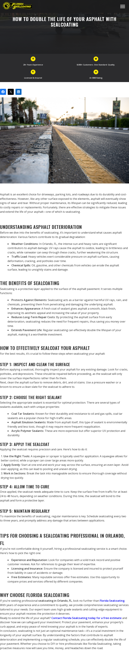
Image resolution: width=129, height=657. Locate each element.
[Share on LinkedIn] (18, 92)
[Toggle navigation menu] (122, 6)
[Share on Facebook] (3, 92)
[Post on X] (11, 92)
